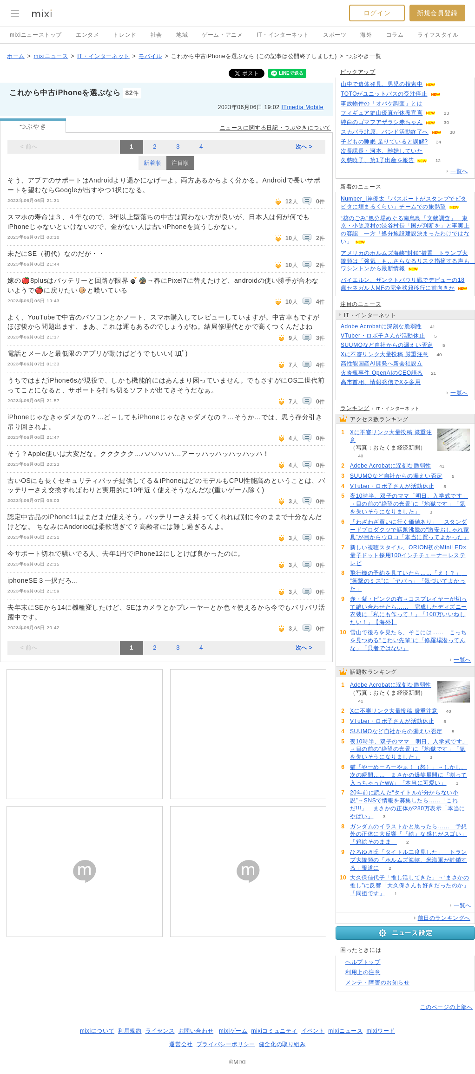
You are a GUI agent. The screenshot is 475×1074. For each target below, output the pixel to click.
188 (433, 103)
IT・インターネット (283, 35)
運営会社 (180, 1044)
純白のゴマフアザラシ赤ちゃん (381, 122)
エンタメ (87, 35)
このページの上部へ (446, 1007)
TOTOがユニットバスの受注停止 (384, 94)
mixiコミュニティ (274, 1031)
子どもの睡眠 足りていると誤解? (384, 141)
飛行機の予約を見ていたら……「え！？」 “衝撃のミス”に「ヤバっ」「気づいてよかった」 (408, 581)
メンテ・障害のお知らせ (377, 982)
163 (433, 363)
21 (433, 373)
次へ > (304, 146)
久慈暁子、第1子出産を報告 (377, 160)
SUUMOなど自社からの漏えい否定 (387, 345)
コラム (395, 35)
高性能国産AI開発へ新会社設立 (381, 363)
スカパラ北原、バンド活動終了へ (385, 132)
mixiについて (97, 1031)
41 (432, 326)
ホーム (16, 56)
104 (431, 382)
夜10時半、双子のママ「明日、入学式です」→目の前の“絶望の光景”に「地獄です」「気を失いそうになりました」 (409, 504)
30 (446, 122)
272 (446, 84)
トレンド (124, 35)
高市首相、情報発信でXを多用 (381, 382)
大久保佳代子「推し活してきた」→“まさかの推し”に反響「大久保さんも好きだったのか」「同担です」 (409, 885)
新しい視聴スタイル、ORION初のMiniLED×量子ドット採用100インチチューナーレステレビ (408, 555)
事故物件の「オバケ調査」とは (381, 103)
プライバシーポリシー (226, 1044)
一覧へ (459, 171)
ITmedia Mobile (302, 107)
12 (438, 160)
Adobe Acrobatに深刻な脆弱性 (381, 326)
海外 (366, 35)
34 (438, 141)
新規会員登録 (437, 13)
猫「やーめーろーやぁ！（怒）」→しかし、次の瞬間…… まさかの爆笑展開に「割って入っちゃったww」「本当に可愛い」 (408, 775)
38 (452, 132)
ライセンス (160, 1031)
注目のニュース (360, 304)
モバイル (150, 56)
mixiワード (380, 1031)
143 (451, 94)
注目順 (180, 163)
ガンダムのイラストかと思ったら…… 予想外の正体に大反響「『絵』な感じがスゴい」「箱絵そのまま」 (408, 834)
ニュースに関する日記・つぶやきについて (275, 127)
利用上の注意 (363, 972)
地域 (182, 35)
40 (439, 354)
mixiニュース (50, 56)
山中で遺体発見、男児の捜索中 (381, 84)
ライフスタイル (437, 35)
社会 (156, 35)
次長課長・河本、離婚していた (381, 151)
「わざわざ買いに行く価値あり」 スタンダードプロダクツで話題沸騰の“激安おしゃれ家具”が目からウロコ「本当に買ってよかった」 (409, 530)
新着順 (152, 163)
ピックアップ (358, 72)
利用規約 (129, 1031)
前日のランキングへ (444, 918)
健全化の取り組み (282, 1044)
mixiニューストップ (36, 35)
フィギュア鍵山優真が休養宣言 (381, 113)
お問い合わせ (196, 1031)
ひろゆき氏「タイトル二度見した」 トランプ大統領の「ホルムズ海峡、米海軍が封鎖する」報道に (408, 860)
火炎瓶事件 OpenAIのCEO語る (382, 373)
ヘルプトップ (363, 962)
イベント (312, 1031)
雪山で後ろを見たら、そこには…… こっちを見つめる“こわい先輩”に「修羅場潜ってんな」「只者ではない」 (408, 640)
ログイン (376, 13)
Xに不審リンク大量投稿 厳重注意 (385, 354)
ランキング (354, 408)
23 (446, 113)
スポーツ (334, 35)
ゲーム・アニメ (222, 35)
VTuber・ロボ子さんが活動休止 (383, 335)
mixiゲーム (233, 1031)
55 (433, 151)
